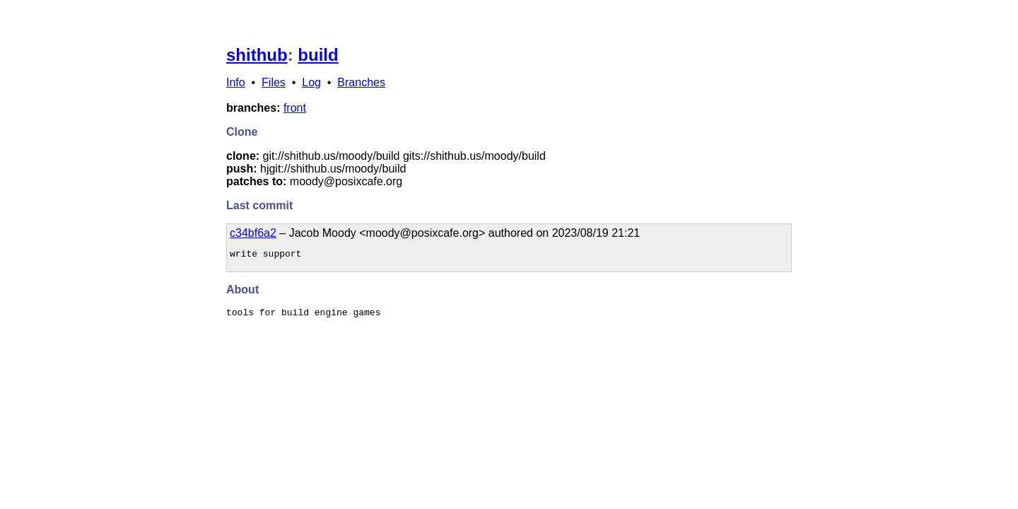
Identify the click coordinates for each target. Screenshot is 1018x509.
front (294, 108)
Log (311, 82)
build (318, 54)
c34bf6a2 (253, 233)
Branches (361, 82)
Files (274, 82)
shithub (257, 54)
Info (235, 82)
